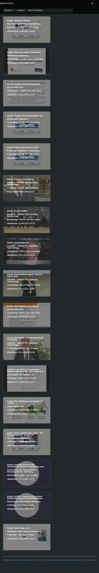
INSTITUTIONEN (35, 10)
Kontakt (92, 560)
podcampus (6, 3)
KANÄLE (20, 10)
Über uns (43, 560)
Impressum (76, 560)
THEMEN (8, 10)
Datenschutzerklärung (59, 560)
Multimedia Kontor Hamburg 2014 (20, 560)
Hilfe (85, 560)
